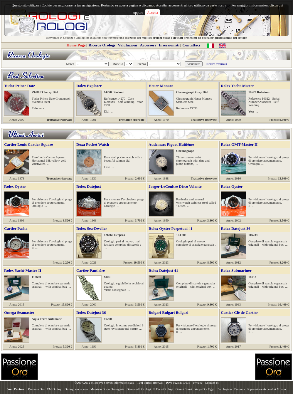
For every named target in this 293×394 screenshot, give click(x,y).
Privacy (198, 382)
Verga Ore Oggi (204, 389)
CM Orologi (54, 389)
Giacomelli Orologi (139, 389)
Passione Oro (36, 389)
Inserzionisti (169, 45)
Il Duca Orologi (163, 389)
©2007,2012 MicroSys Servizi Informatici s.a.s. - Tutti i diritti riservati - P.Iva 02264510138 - (133, 382)
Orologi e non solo (76, 389)
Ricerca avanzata (216, 64)
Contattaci (191, 45)
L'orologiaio (224, 389)
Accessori (148, 45)
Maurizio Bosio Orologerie (107, 389)
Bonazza (239, 389)
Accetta (152, 13)
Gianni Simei (184, 389)
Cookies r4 (211, 382)
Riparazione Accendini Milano (266, 389)
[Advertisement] (75, 366)
